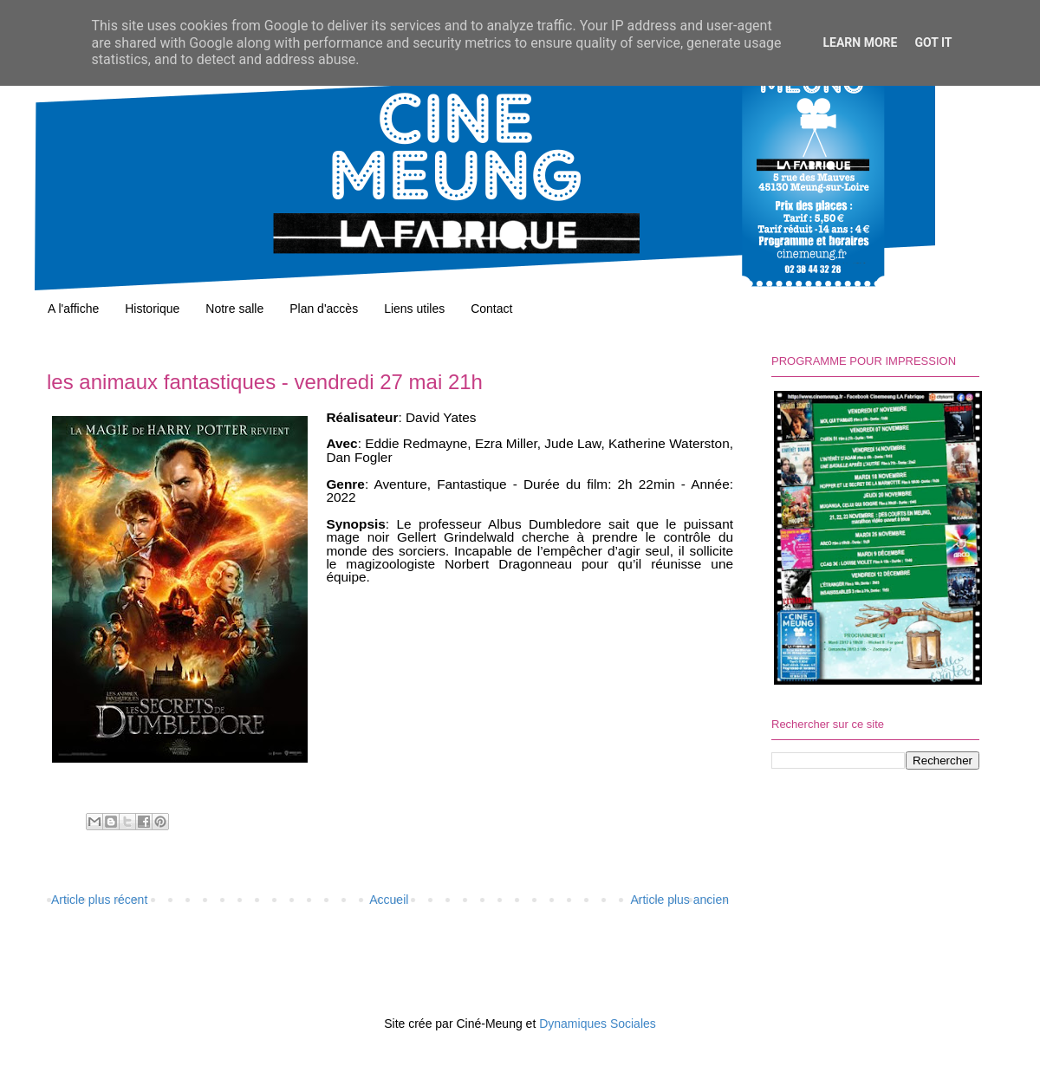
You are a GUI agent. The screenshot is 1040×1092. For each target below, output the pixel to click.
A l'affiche (73, 308)
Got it (933, 42)
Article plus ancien (679, 900)
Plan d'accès (323, 308)
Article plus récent (99, 900)
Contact (491, 308)
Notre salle (234, 308)
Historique (152, 308)
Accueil (388, 900)
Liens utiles (414, 308)
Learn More (859, 42)
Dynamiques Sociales (597, 1023)
